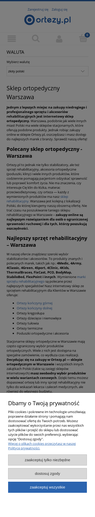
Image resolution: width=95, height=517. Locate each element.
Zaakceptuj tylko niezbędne (47, 460)
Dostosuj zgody (47, 473)
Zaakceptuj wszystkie (47, 487)
